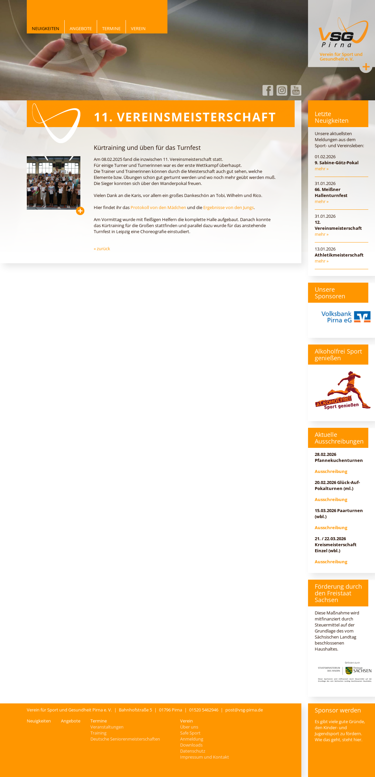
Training (98, 733)
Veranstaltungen (107, 727)
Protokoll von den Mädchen (158, 207)
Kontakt (366, 67)
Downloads (191, 745)
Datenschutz (192, 751)
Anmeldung (191, 739)
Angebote (81, 28)
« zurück (102, 249)
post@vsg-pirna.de (244, 710)
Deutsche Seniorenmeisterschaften (125, 739)
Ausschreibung (331, 471)
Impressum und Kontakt (204, 757)
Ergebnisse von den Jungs (228, 207)
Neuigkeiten (45, 28)
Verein (138, 28)
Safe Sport (190, 733)
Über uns (189, 727)
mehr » (321, 169)
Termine (111, 28)
